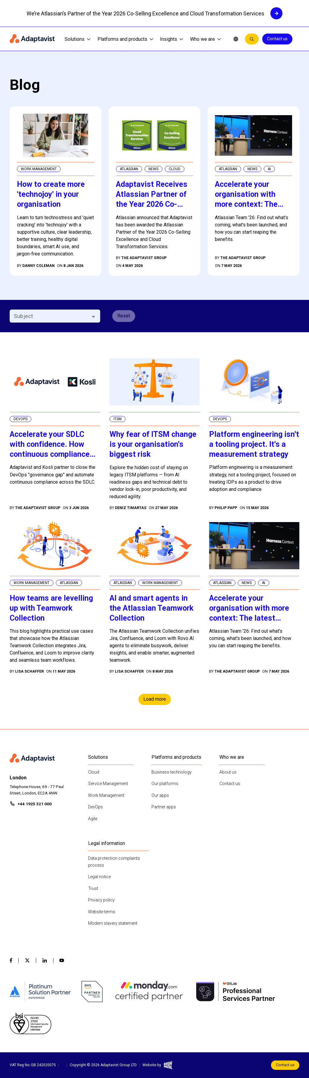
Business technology (171, 772)
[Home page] (32, 39)
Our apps (160, 795)
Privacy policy (101, 900)
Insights (171, 39)
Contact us (277, 38)
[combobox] (49, 316)
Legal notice (99, 876)
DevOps (95, 806)
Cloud (93, 772)
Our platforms (164, 783)
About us (228, 772)
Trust (93, 888)
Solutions (78, 39)
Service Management (108, 783)
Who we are (205, 39)
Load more (154, 699)
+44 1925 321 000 (35, 803)
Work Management (106, 795)
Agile (92, 818)
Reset (123, 316)
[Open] (93, 316)
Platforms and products (125, 39)
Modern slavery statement (112, 923)
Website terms (101, 911)
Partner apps (163, 806)
